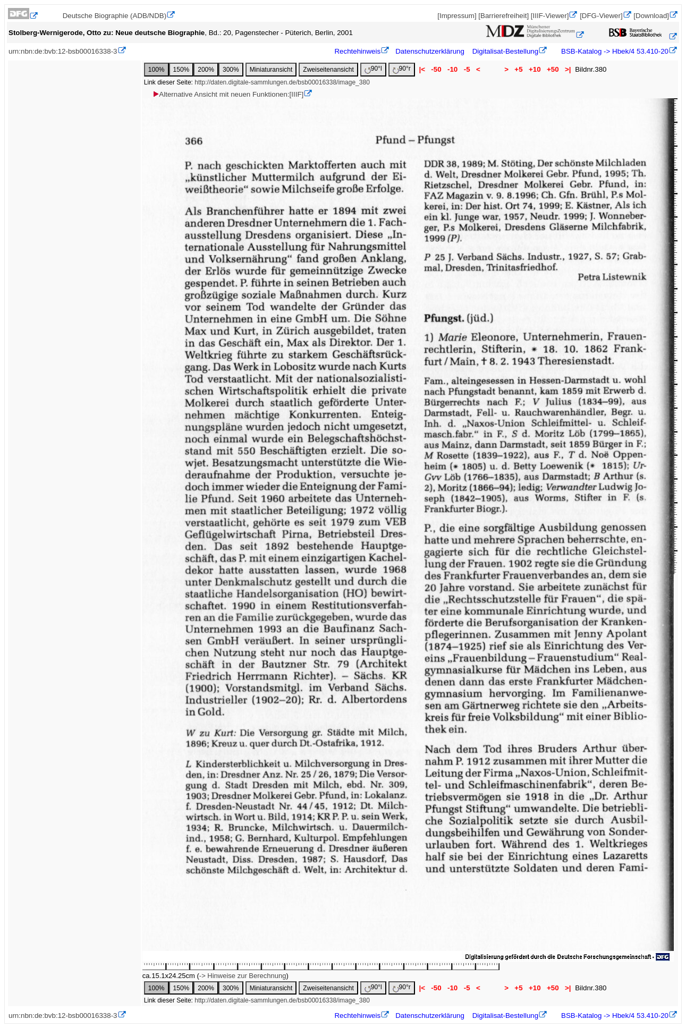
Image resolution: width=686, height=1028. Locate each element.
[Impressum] (456, 16)
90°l (373, 69)
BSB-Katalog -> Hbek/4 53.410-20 (613, 51)
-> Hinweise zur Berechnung (242, 976)
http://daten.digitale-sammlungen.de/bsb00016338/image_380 (282, 82)
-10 (452, 69)
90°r (402, 69)
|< (422, 69)
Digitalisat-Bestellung (505, 51)
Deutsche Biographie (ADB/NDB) (115, 16)
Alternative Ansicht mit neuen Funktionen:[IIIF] (227, 94)
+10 (535, 69)
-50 (436, 69)
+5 (519, 69)
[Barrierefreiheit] (503, 16)
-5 (467, 69)
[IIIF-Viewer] (550, 16)
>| (568, 69)
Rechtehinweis (357, 51)
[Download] (651, 16)
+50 (553, 69)
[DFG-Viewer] (601, 16)
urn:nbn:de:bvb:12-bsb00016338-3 (63, 51)
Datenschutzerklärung (429, 51)
